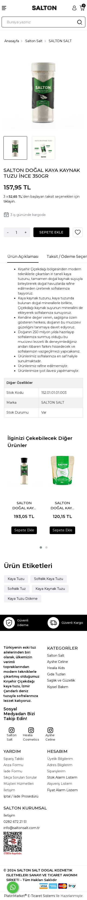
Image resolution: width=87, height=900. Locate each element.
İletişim (9, 815)
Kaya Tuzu (16, 579)
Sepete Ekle (24, 530)
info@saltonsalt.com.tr (21, 828)
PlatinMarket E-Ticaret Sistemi (29, 896)
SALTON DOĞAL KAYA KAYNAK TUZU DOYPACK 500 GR (62, 505)
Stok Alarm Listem (62, 777)
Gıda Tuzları (56, 674)
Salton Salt (11, 734)
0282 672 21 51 (15, 822)
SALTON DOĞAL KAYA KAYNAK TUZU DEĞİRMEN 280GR (24, 505)
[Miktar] (16, 232)
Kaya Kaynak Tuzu (50, 589)
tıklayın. (9, 201)
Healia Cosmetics (31, 734)
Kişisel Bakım (57, 687)
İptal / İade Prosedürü (20, 796)
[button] (41, 547)
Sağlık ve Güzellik (61, 680)
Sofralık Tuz (17, 589)
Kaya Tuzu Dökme (23, 599)
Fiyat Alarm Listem (62, 790)
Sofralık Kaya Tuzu (48, 579)
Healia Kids (56, 668)
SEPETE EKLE (51, 232)
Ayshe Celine (57, 662)
